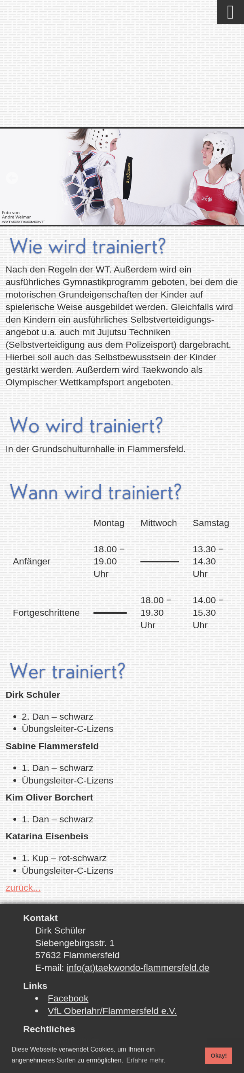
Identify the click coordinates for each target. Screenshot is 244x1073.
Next (232, 178)
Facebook (68, 998)
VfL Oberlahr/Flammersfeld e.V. (112, 1010)
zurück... (23, 887)
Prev (12, 178)
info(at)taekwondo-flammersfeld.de (138, 967)
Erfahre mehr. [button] (145, 1060)
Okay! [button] (219, 1055)
